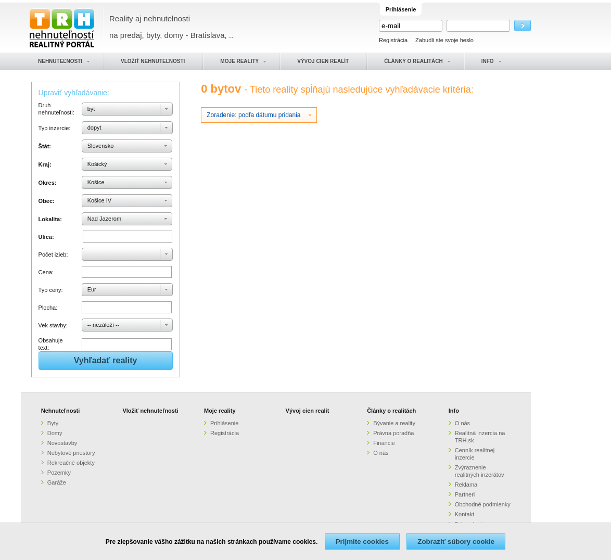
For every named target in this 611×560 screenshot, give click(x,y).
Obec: (47, 201)
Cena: (46, 272)
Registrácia (393, 40)
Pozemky (59, 472)
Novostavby (62, 443)
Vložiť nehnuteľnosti (150, 411)
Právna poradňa (393, 433)
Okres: (48, 183)
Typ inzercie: (55, 128)
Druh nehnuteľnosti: (56, 109)
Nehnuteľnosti (60, 411)
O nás (380, 453)
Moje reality (220, 411)
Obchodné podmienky (483, 504)
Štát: (45, 146)
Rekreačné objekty (71, 463)
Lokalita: (50, 219)
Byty (52, 423)
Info (454, 411)
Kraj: (45, 164)
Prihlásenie (224, 423)
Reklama (466, 484)
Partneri (465, 494)
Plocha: (48, 307)
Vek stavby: (53, 325)
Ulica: (46, 237)
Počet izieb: (53, 254)
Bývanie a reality (394, 423)
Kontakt (464, 514)
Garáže (56, 482)
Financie (384, 443)
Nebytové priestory (71, 453)
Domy (54, 433)
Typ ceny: (51, 290)
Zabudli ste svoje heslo (444, 40)
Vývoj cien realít (307, 411)
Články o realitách (391, 411)
